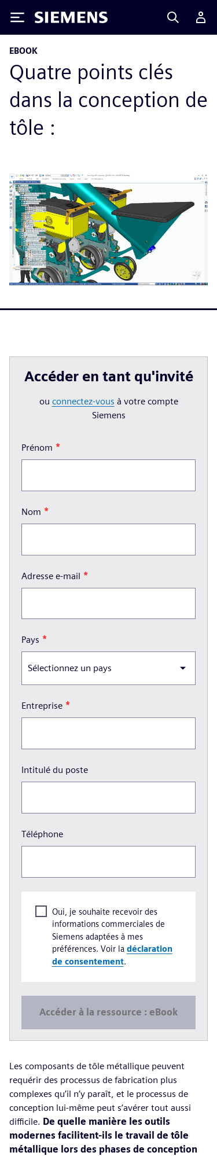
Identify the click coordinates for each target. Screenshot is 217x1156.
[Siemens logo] (71, 17)
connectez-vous (83, 401)
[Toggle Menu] (17, 17)
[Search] (173, 17)
